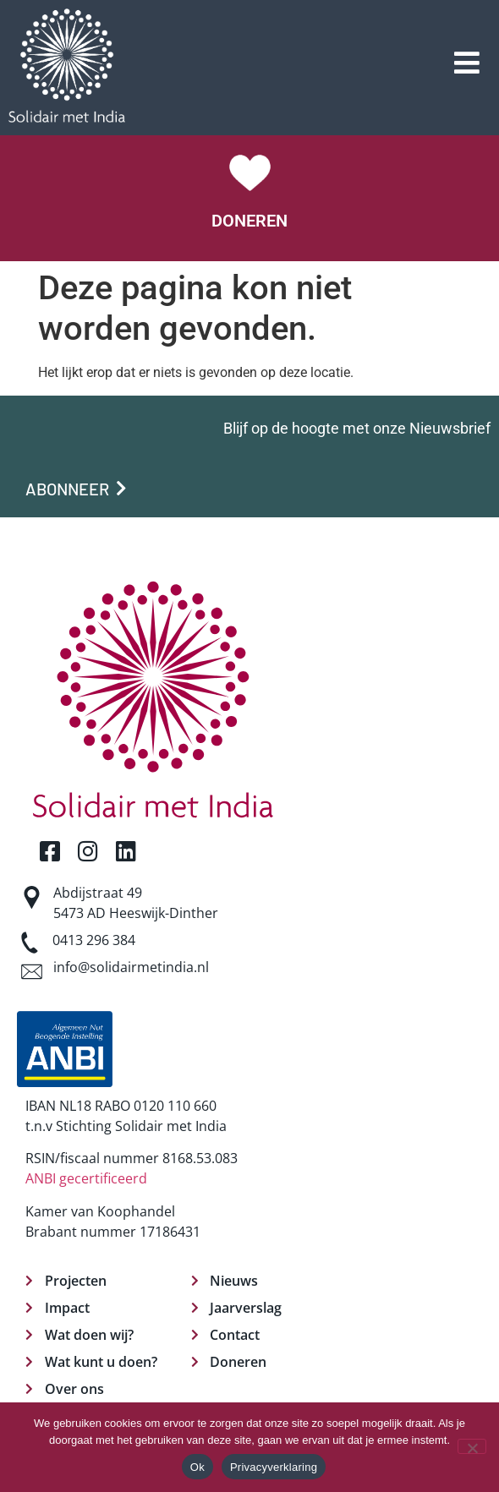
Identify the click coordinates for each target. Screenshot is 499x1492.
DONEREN (249, 220)
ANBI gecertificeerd (86, 1178)
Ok (197, 1467)
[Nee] (472, 1446)
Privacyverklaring (273, 1467)
